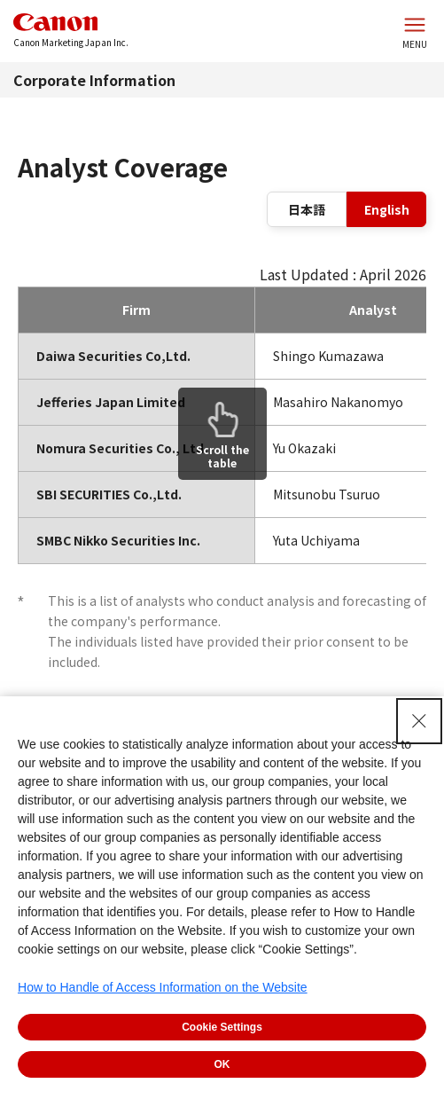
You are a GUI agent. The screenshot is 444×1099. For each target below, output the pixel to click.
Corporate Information (94, 79)
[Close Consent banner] (419, 721)
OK (222, 1064)
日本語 (306, 209)
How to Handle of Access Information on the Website (163, 987)
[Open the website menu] (414, 31)
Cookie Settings (222, 1027)
